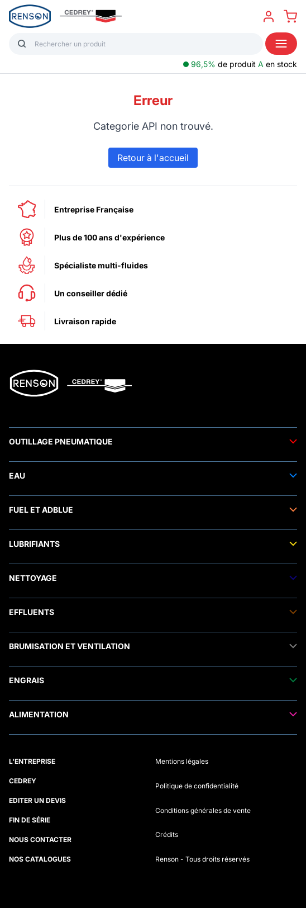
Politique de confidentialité (196, 786)
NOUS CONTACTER (40, 839)
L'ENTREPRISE (32, 761)
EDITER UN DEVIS (37, 800)
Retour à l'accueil (153, 157)
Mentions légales (181, 761)
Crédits (166, 834)
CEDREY (22, 781)
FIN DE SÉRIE (29, 820)
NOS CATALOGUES (40, 859)
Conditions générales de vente (203, 810)
